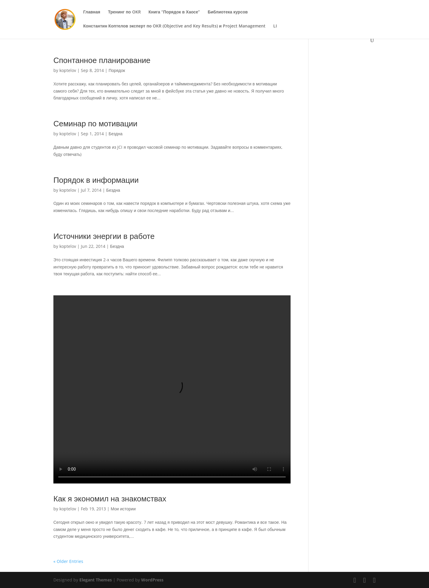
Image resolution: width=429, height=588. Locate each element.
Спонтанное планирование (101, 60)
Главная (91, 12)
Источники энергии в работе (104, 236)
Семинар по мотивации (95, 123)
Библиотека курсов (228, 12)
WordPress (152, 580)
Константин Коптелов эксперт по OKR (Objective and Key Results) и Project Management (174, 26)
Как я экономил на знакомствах (109, 498)
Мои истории (123, 509)
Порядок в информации (96, 179)
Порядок (117, 70)
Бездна (115, 133)
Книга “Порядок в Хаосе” (174, 12)
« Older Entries (68, 561)
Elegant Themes (95, 580)
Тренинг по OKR (124, 12)
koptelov (67, 70)
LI (275, 26)
